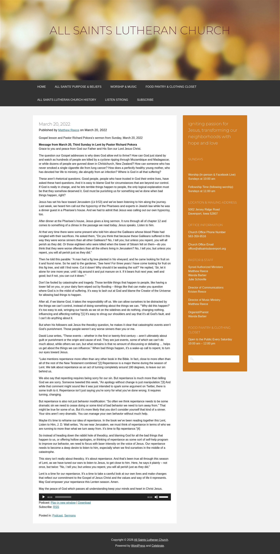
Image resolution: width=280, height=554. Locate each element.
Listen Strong (116, 99)
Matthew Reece (68, 130)
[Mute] (156, 497)
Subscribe (145, 99)
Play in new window (63, 502)
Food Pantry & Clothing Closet (171, 86)
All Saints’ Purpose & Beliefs (78, 86)
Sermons (70, 515)
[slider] (63, 497)
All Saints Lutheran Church (140, 30)
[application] (105, 497)
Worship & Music (123, 86)
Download (84, 502)
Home (41, 86)
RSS (56, 506)
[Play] (43, 497)
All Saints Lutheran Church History (66, 99)
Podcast (57, 515)
